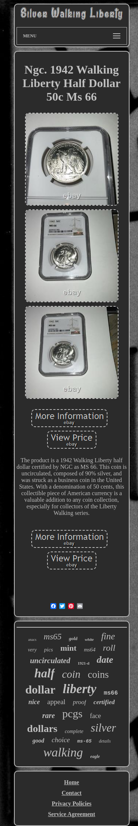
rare (48, 715)
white (89, 639)
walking (63, 752)
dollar (40, 689)
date (105, 659)
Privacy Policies (72, 803)
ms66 (111, 693)
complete (74, 731)
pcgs (72, 713)
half (45, 673)
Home (71, 782)
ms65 (53, 636)
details (105, 741)
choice (61, 740)
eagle (95, 756)
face (95, 716)
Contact (71, 793)
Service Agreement (71, 814)
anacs (32, 640)
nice (34, 702)
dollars (42, 728)
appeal (56, 702)
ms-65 (84, 741)
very (32, 650)
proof (79, 702)
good (38, 740)
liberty (79, 689)
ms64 (90, 650)
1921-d (83, 663)
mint (68, 648)
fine (108, 636)
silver (103, 727)
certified (104, 702)
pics (48, 650)
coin (71, 674)
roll (109, 648)
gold (73, 638)
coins (98, 674)
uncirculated (50, 660)
